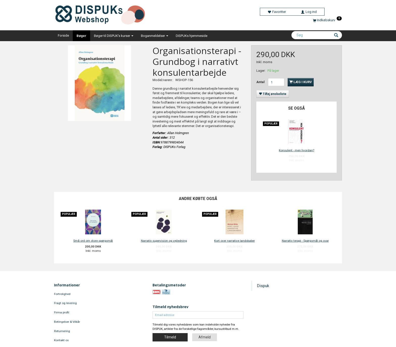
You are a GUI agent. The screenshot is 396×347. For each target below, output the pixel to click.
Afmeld (205, 337)
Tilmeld (170, 337)
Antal (260, 82)
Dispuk (263, 285)
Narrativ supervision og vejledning (164, 240)
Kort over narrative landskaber (234, 240)
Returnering (62, 331)
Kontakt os (61, 340)
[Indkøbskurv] (327, 20)
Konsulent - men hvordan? (296, 150)
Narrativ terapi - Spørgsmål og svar (305, 240)
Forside (63, 35)
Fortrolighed (62, 294)
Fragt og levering (65, 303)
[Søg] (336, 35)
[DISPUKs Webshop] (102, 14)
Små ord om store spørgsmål (93, 240)
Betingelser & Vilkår (67, 322)
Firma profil (61, 312)
